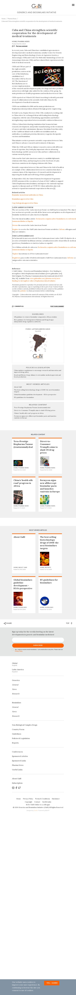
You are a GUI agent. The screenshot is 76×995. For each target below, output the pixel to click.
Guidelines (16, 734)
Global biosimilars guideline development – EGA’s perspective (35, 394)
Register (15, 229)
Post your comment (22, 46)
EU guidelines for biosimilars (24, 397)
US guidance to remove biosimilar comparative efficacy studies (35, 317)
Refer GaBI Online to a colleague (38, 805)
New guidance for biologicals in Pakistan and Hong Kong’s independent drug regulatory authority (34, 321)
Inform (61, 229)
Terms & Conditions (42, 799)
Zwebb (36, 810)
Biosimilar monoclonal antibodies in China (27, 195)
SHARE (8, 623)
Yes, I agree (52, 983)
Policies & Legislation (21, 738)
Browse (15, 225)
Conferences (17, 752)
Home (4, 18)
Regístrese (16, 258)
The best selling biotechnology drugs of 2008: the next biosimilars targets (49, 543)
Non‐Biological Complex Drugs (24, 725)
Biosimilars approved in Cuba (22, 199)
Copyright (28, 802)
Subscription (17, 783)
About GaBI (18, 387)
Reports (15, 743)
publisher (23, 291)
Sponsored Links (19, 761)
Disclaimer (56, 799)
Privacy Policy (18, 651)
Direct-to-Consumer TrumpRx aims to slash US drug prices (34, 410)
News (14, 689)
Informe (70, 258)
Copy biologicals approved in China (25, 203)
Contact (37, 802)
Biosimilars (16, 703)
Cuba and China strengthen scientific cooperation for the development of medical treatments (32, 21)
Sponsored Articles (20, 756)
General (15, 685)
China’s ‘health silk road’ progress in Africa (29, 413)
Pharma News (12, 18)
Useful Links (17, 770)
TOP (69, 623)
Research (15, 694)
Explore (15, 254)
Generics (16, 680)
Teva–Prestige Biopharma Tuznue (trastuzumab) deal (32, 407)
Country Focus (18, 729)
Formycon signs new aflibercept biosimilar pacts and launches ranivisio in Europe (50, 486)
